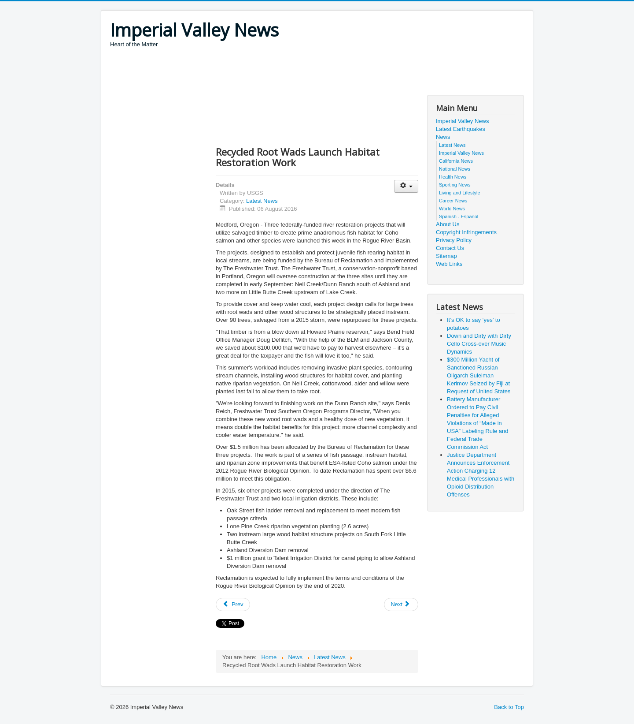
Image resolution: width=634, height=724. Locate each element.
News (443, 137)
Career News (453, 200)
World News (452, 208)
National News (454, 169)
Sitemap (446, 256)
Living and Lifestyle (459, 192)
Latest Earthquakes (460, 129)
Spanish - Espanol (458, 216)
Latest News (262, 201)
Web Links (449, 264)
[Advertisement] (270, 73)
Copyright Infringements (466, 232)
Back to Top (509, 707)
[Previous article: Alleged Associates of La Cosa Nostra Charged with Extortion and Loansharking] (233, 604)
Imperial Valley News (462, 121)
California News (456, 161)
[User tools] (406, 186)
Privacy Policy (454, 240)
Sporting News (455, 184)
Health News (452, 176)
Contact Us (450, 248)
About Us (447, 224)
